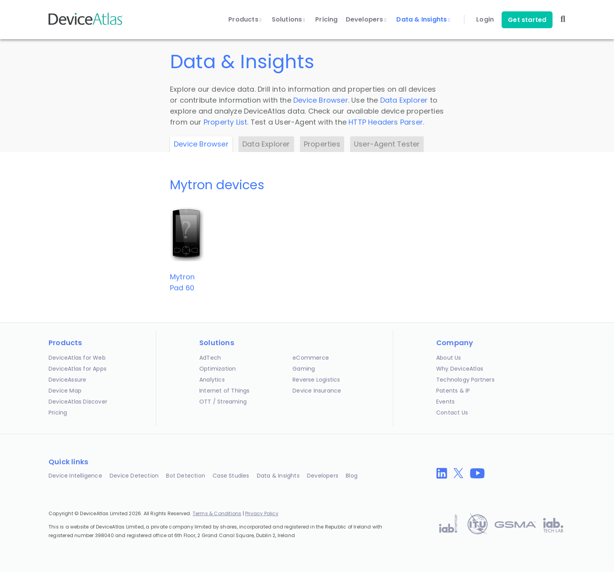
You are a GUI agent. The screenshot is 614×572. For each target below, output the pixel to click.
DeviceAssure (67, 380)
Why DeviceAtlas (459, 369)
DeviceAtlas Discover (78, 401)
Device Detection (134, 476)
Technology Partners (465, 380)
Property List (225, 122)
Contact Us (452, 412)
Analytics (212, 380)
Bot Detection (185, 476)
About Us (448, 358)
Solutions (288, 19)
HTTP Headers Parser (386, 122)
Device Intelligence (75, 476)
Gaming (304, 369)
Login (485, 19)
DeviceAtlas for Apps (78, 369)
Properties (322, 144)
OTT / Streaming (223, 401)
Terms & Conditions (217, 513)
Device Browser (320, 100)
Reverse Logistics (316, 380)
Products (244, 19)
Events (445, 401)
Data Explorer (404, 100)
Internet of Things (224, 391)
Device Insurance (317, 391)
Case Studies (231, 476)
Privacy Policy (261, 513)
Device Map (65, 391)
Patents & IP (453, 391)
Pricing (326, 19)
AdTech (210, 358)
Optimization (217, 369)
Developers (366, 19)
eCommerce (311, 358)
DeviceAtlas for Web (77, 358)
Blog (352, 476)
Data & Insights (423, 19)
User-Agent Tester (387, 144)
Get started (527, 19)
